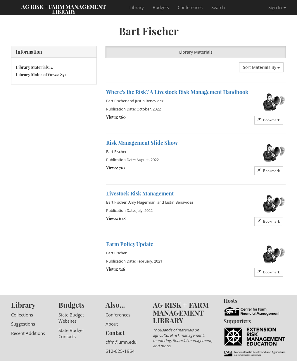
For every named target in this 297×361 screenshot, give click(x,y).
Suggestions (23, 324)
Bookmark (269, 120)
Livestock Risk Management (140, 193)
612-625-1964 (120, 351)
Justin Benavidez (149, 100)
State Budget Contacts (71, 333)
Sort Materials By (261, 67)
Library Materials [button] (196, 52)
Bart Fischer (116, 100)
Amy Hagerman (142, 202)
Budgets (161, 7)
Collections (22, 315)
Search (218, 7)
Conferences (190, 7)
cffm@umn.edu (121, 342)
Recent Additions (28, 333)
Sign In (277, 7)
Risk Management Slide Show (142, 142)
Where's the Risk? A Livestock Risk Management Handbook (177, 92)
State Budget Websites (71, 318)
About (112, 324)
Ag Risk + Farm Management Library (63, 9)
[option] (196, 108)
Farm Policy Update (129, 244)
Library (136, 7)
